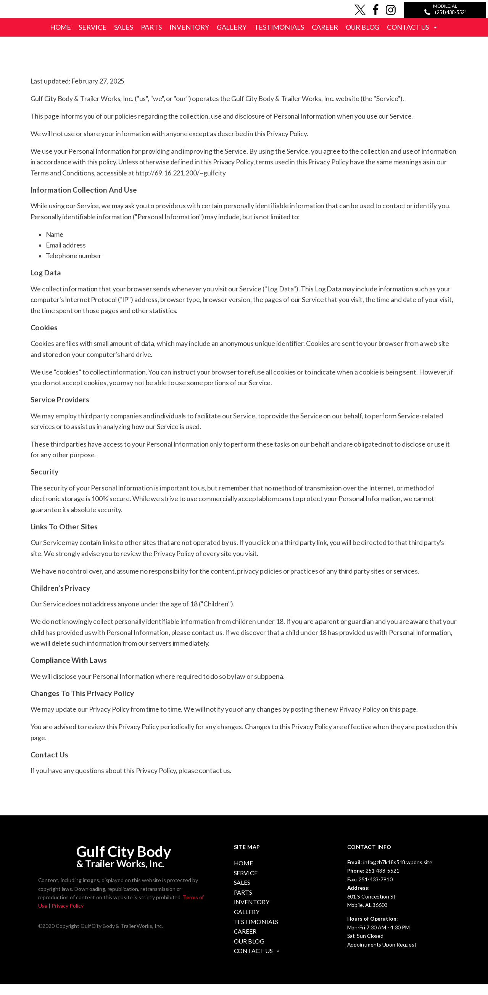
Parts (151, 27)
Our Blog (362, 27)
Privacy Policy (68, 916)
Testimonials (279, 27)
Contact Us (412, 27)
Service (92, 27)
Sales (124, 27)
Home (60, 27)
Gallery (231, 27)
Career (325, 27)
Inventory (189, 27)
